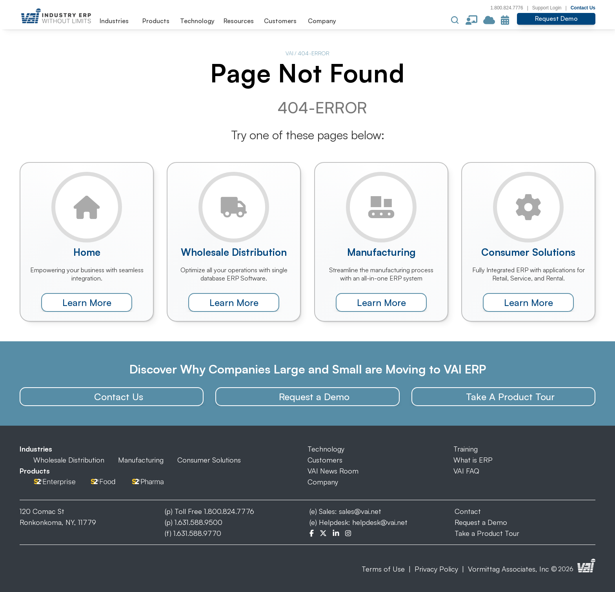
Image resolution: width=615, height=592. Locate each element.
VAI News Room (333, 470)
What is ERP (473, 459)
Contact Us (583, 8)
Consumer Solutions (209, 459)
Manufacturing (141, 459)
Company (323, 481)
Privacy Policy (436, 569)
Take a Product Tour (487, 533)
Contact (468, 511)
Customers (325, 459)
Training (465, 448)
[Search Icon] (455, 20)
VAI (289, 53)
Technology (326, 448)
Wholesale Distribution (68, 459)
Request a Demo (481, 522)
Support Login (547, 8)
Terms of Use (383, 569)
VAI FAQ (466, 470)
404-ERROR (313, 53)
